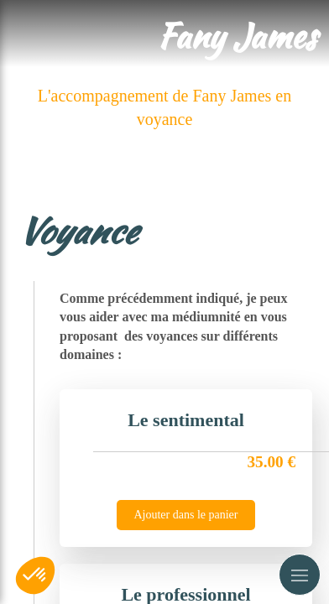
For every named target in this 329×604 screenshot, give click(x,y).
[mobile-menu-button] (300, 575)
